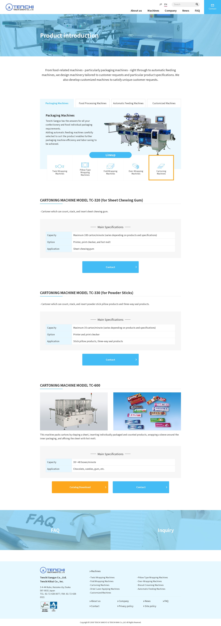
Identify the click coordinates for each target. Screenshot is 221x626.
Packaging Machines (57, 103)
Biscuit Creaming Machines (151, 585)
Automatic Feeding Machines (128, 103)
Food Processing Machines (92, 103)
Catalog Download (80, 487)
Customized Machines (164, 103)
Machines (153, 10)
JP (160, 4)
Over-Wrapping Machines (150, 581)
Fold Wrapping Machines (101, 581)
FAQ (197, 10)
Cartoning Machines (99, 585)
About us (136, 10)
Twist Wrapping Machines (102, 577)
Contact (212, 7)
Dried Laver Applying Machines (105, 588)
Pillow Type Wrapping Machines (153, 577)
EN (165, 4)
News (185, 10)
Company (171, 10)
